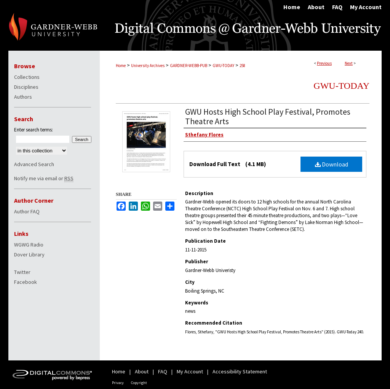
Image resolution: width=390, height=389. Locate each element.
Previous (324, 63)
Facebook (25, 282)
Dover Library (29, 254)
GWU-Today (341, 86)
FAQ (162, 371)
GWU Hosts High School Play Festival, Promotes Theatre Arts (267, 116)
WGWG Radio (28, 244)
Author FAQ (27, 211)
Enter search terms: (33, 129)
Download (331, 164)
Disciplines (26, 86)
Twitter (22, 272)
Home (121, 65)
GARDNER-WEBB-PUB (188, 65)
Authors (23, 96)
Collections (27, 77)
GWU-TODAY (223, 65)
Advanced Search (34, 164)
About (142, 371)
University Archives (148, 65)
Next (349, 63)
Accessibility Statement (240, 371)
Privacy (118, 382)
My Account (190, 371)
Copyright (139, 382)
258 (242, 65)
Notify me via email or (44, 178)
